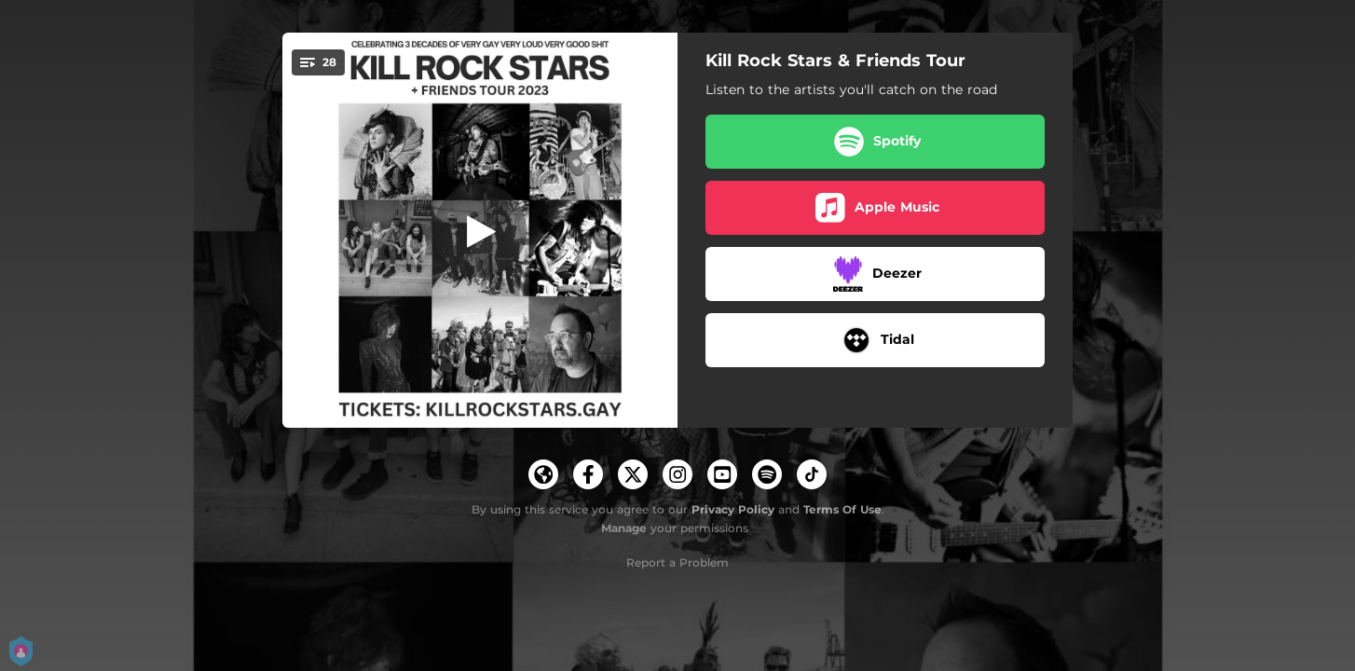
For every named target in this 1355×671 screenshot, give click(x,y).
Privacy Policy (732, 509)
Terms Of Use (842, 509)
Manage (624, 528)
